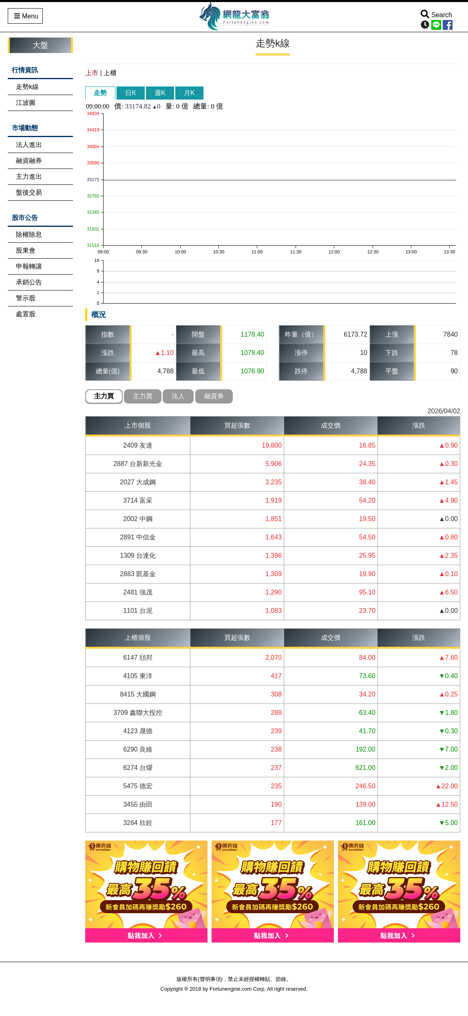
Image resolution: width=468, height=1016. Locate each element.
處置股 (25, 314)
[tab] (100, 93)
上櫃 (110, 72)
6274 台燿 (137, 767)
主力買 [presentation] (104, 396)
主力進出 (29, 176)
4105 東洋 (137, 675)
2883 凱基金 (138, 573)
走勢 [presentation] (100, 92)
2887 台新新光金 (137, 463)
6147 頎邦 (137, 657)
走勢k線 (27, 86)
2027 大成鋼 (138, 482)
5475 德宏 (137, 786)
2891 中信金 (138, 537)
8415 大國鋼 (138, 694)
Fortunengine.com (231, 989)
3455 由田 (137, 804)
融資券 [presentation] (214, 396)
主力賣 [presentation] (142, 396)
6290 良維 (137, 749)
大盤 (40, 45)
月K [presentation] (189, 92)
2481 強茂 (137, 592)
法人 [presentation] (178, 396)
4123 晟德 (137, 731)
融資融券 (29, 160)
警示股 (25, 298)
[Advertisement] (40, 452)
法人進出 (29, 144)
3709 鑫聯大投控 (137, 712)
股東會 (25, 250)
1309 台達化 (138, 555)
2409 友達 (137, 445)
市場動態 (25, 127)
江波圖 (25, 102)
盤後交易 (29, 192)
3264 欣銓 (137, 822)
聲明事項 (210, 979)
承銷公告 (29, 282)
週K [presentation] (160, 92)
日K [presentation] (130, 92)
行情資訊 (25, 70)
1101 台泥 (137, 610)
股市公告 (25, 217)
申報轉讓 (29, 266)
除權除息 (29, 234)
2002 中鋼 (137, 518)
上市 (91, 72)
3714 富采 (137, 500)
